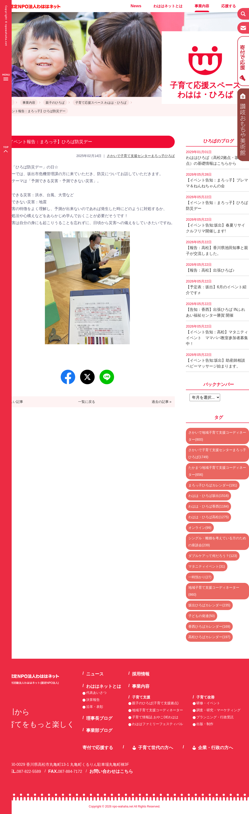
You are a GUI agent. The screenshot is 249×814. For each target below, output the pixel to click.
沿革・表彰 (94, 707)
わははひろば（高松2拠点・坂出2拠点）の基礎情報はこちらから (217, 157)
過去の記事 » (162, 402)
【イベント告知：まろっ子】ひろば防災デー (217, 203)
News (136, 6)
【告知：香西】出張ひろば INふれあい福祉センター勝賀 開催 (215, 309)
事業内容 (202, 6)
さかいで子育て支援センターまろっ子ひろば (141, 156)
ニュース (95, 674)
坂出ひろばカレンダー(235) (209, 605)
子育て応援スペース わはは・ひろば (101, 102)
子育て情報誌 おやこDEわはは (155, 717)
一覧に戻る (86, 402)
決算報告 (93, 700)
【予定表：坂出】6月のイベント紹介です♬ (216, 287)
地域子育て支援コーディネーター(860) (213, 591)
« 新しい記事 (13, 402)
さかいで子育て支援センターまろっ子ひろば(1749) (217, 453)
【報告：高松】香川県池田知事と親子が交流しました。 (217, 248)
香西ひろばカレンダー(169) (209, 626)
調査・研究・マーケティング (218, 710)
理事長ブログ (99, 718)
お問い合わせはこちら (111, 771)
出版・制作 (204, 724)
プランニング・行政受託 (215, 717)
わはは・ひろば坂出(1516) (208, 496)
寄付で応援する (98, 747)
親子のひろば (55, 102)
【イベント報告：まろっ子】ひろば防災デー (34, 111)
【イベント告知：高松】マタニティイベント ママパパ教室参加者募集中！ (217, 335)
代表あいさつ (96, 693)
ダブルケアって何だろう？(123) (212, 556)
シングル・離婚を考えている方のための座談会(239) (217, 541)
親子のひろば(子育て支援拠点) (155, 703)
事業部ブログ (99, 730)
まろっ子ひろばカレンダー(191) (212, 485)
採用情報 (140, 674)
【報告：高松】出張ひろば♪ (210, 267)
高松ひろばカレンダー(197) (209, 637)
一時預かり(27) (199, 577)
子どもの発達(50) (201, 616)
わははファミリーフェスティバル (157, 724)
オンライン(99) (199, 528)
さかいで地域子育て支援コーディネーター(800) (217, 435)
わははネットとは (168, 6)
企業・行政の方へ (215, 747)
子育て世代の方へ (155, 747)
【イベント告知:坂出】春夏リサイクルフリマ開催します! (215, 225)
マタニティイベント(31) (206, 566)
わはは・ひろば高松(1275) (208, 517)
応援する (228, 6)
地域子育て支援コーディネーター (157, 710)
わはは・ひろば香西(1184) (208, 506)
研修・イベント (208, 703)
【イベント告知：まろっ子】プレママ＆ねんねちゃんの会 (217, 180)
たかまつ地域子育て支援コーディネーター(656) (217, 471)
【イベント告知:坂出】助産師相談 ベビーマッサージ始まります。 (217, 360)
